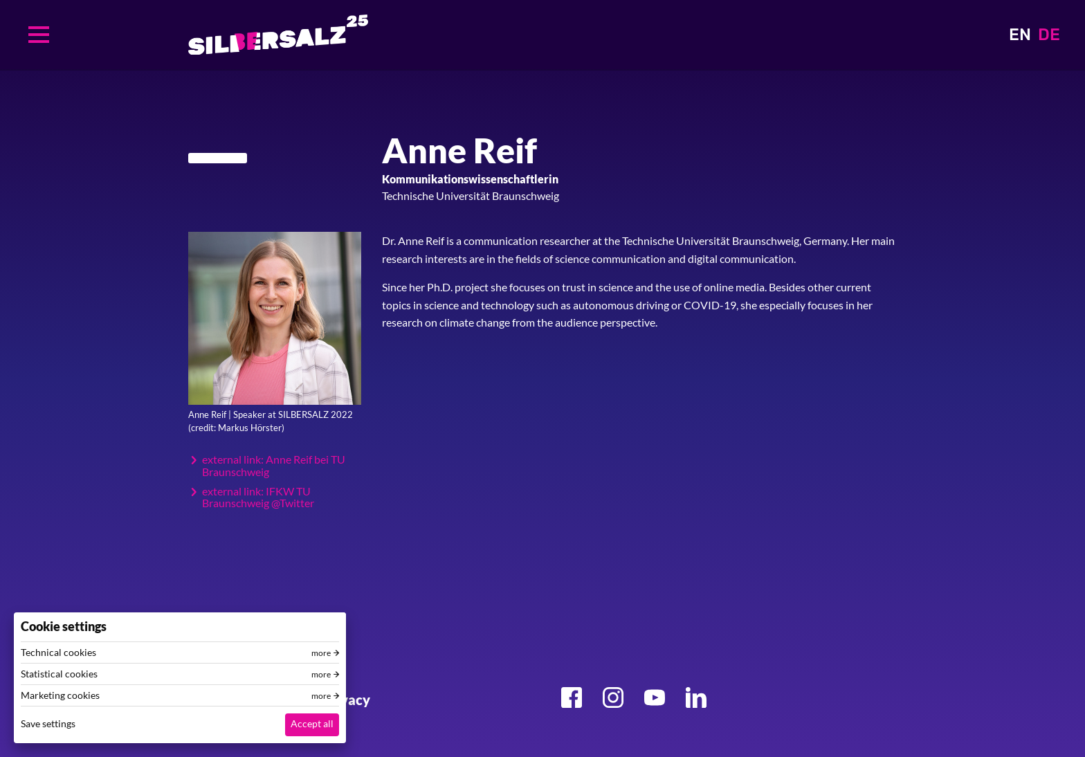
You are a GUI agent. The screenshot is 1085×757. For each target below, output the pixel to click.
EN (1020, 34)
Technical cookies (58, 652)
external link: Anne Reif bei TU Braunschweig (273, 465)
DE (1049, 34)
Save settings (48, 723)
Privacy (346, 699)
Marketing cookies (60, 695)
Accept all (312, 723)
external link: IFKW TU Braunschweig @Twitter (258, 497)
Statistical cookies (59, 674)
